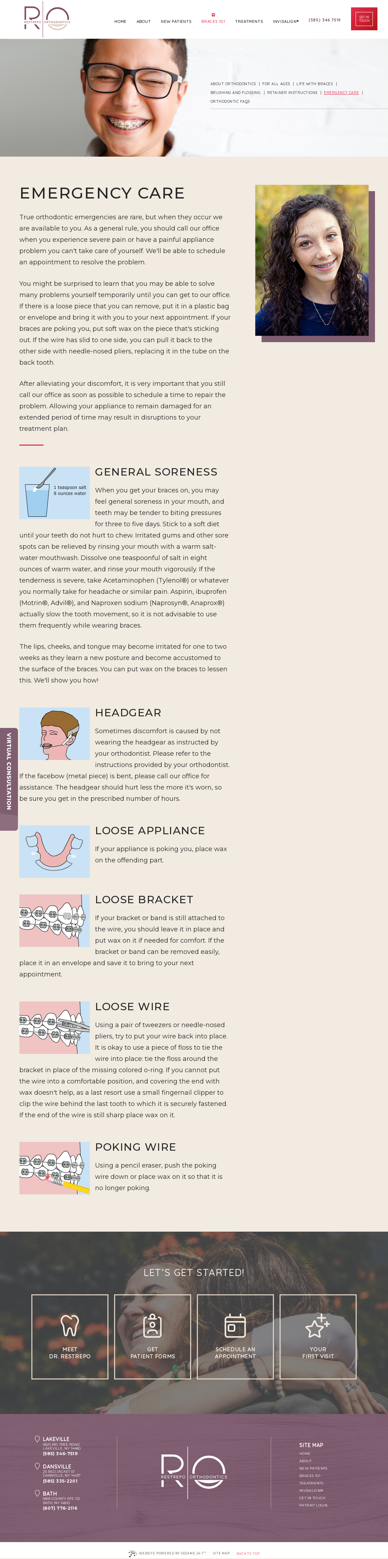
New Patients (313, 1469)
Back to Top (248, 1554)
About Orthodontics (233, 84)
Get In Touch (312, 1499)
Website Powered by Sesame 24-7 (167, 1554)
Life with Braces (313, 84)
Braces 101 (309, 1476)
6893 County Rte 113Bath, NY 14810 (80, 1498)
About (305, 1462)
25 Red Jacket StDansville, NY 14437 (80, 1471)
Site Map (221, 1554)
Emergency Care (340, 93)
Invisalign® (311, 1491)
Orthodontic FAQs (230, 101)
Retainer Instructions (292, 93)
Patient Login (313, 1506)
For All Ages (275, 84)
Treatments (311, 1484)
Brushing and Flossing (236, 93)
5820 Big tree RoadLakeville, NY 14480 (80, 1444)
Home (305, 1454)
